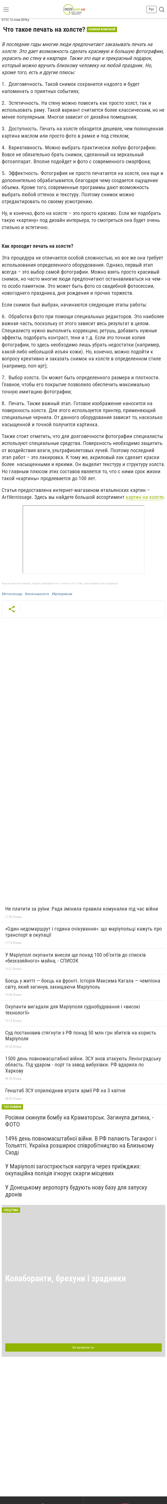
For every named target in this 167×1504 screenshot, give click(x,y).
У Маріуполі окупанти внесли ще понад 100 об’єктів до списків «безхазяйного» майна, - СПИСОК (75, 958)
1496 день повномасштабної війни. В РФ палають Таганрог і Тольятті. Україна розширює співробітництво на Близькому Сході (80, 1145)
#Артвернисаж (62, 594)
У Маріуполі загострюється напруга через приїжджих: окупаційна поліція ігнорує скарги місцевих (73, 1170)
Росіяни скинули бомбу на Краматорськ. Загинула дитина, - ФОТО (79, 1121)
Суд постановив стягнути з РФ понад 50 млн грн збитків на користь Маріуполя (80, 1036)
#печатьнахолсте (37, 594)
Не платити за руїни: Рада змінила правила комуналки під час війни (81, 909)
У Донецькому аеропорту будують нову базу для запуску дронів (76, 1191)
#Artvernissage (12, 594)
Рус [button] (151, 9)
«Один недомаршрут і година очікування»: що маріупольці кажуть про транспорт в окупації (83, 932)
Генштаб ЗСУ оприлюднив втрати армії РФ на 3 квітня (65, 1091)
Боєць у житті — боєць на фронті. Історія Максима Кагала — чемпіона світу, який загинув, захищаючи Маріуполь (82, 984)
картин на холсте (145, 497)
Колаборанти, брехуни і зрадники (65, 1278)
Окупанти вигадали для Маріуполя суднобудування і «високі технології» (72, 1010)
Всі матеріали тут (83, 1347)
